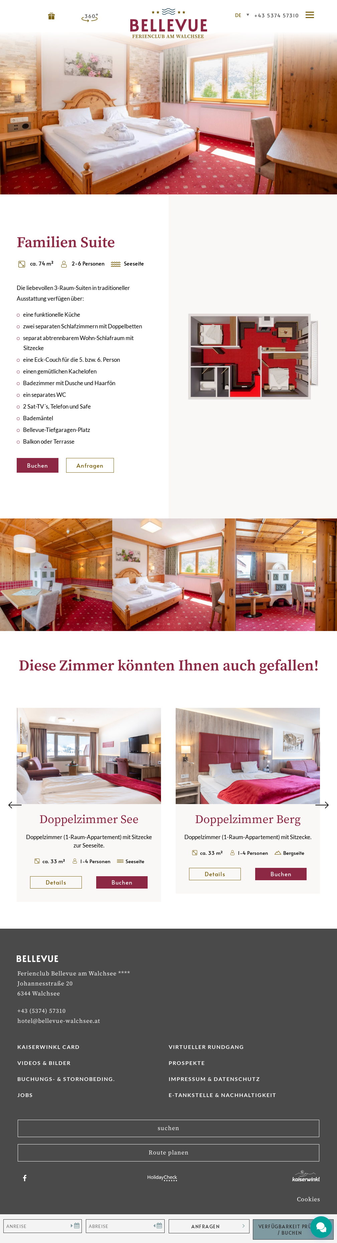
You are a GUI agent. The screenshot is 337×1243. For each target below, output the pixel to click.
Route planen (169, 1152)
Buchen (37, 465)
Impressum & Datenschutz (214, 1079)
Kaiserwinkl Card (48, 1047)
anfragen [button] (205, 1226)
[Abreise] (125, 1226)
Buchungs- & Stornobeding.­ (66, 1079)
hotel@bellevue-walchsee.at (58, 1021)
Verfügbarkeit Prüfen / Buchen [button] (290, 1229)
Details (64, 882)
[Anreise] (42, 1226)
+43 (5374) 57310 (41, 1011)
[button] (313, 15)
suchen (168, 1128)
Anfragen (90, 465)
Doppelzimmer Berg (248, 819)
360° (92, 15)
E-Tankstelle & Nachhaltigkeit (223, 1095)
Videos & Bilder (44, 1063)
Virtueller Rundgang (206, 1047)
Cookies (308, 1199)
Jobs (25, 1095)
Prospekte (187, 1063)
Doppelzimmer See (89, 819)
